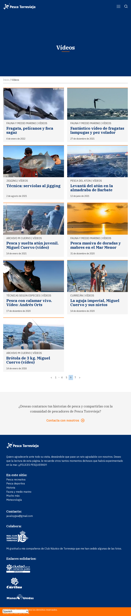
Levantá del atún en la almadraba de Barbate (91, 187)
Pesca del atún (80, 180)
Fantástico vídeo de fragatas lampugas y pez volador (97, 130)
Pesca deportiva (15, 483)
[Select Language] (15, 611)
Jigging (11, 180)
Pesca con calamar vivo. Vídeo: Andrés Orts (29, 302)
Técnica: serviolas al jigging (33, 185)
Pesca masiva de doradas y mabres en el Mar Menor (95, 245)
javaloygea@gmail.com (19, 516)
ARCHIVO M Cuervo (18, 238)
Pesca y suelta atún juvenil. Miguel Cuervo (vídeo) (32, 245)
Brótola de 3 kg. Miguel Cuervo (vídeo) (28, 360)
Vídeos (42, 123)
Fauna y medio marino (21, 123)
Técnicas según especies (23, 295)
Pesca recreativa (16, 479)
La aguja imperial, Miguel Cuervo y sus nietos (94, 302)
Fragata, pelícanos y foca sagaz (29, 130)
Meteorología (14, 499)
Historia (10, 487)
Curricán (76, 295)
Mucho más (13, 495)
